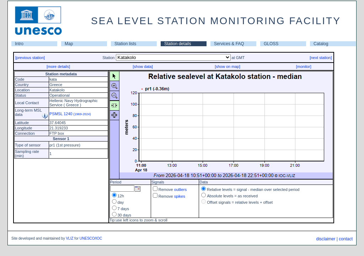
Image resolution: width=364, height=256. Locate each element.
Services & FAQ (229, 43)
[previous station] (30, 57)
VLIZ (69, 238)
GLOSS (271, 43)
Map (69, 43)
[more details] (58, 66)
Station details (177, 43)
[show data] (142, 66)
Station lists (125, 43)
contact (346, 238)
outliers (180, 189)
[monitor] (303, 66)
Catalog (321, 43)
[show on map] (227, 66)
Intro (19, 43)
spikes (179, 196)
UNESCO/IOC (91, 238)
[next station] (321, 57)
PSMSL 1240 (70, 114)
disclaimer (325, 238)
